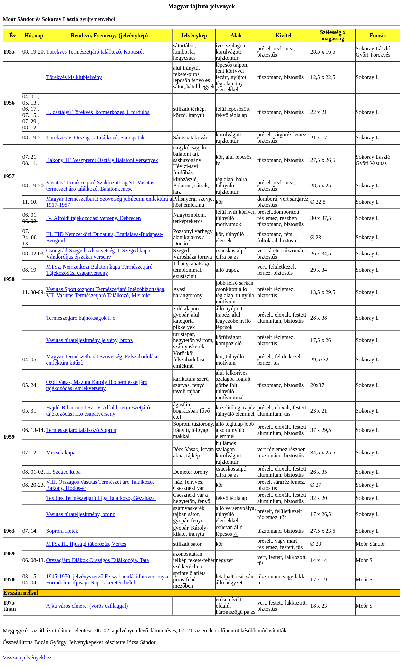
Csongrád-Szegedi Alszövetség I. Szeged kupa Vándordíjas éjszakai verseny (98, 254)
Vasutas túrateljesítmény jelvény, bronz (89, 340)
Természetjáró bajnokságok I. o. (81, 318)
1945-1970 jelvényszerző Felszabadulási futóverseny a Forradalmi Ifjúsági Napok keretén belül (107, 579)
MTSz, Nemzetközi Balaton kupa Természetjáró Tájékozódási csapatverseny (99, 270)
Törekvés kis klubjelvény (74, 77)
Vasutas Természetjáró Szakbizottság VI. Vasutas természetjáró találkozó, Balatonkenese (100, 186)
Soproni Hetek (62, 531)
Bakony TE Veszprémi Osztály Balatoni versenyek (102, 160)
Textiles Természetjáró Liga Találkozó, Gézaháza (101, 498)
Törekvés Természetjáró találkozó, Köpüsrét (95, 52)
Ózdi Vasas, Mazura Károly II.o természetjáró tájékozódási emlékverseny (96, 385)
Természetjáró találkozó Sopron (81, 430)
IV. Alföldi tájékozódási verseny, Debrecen (93, 218)
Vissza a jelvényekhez (27, 657)
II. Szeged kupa (63, 472)
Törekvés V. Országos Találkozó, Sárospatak (95, 138)
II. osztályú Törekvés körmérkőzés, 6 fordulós (98, 112)
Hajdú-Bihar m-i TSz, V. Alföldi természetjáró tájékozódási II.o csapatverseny (98, 411)
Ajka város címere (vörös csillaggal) (87, 606)
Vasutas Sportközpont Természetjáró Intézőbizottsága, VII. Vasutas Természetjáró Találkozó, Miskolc (106, 292)
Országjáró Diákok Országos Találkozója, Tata (97, 560)
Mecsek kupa (61, 452)
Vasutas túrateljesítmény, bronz (80, 514)
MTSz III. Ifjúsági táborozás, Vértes (86, 544)
